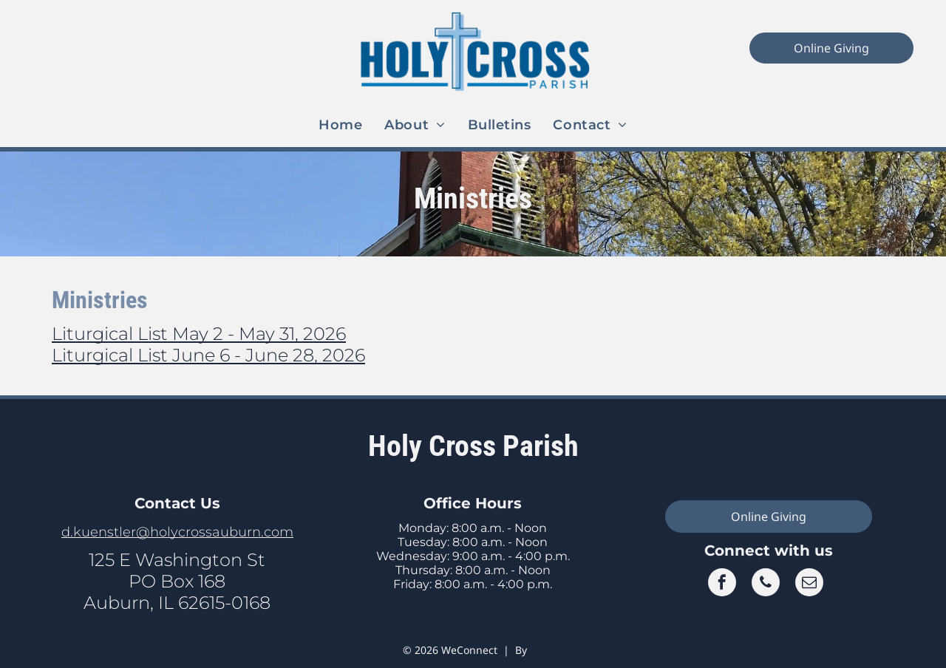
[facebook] (722, 584)
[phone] (766, 584)
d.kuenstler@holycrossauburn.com (177, 532)
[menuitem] (340, 124)
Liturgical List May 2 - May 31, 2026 (199, 333)
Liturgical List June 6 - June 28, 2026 (208, 355)
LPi (537, 650)
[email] (809, 584)
